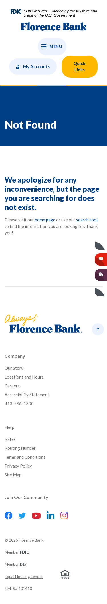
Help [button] (10, 427)
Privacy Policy (18, 465)
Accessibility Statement (27, 394)
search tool (87, 219)
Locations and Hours (24, 376)
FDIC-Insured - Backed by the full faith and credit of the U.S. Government (60, 13)
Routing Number (20, 448)
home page (45, 219)
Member (17, 552)
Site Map (13, 474)
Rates (10, 439)
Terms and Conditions (25, 457)
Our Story (14, 368)
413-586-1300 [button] (19, 403)
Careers (12, 385)
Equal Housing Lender (24, 576)
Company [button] (15, 356)
